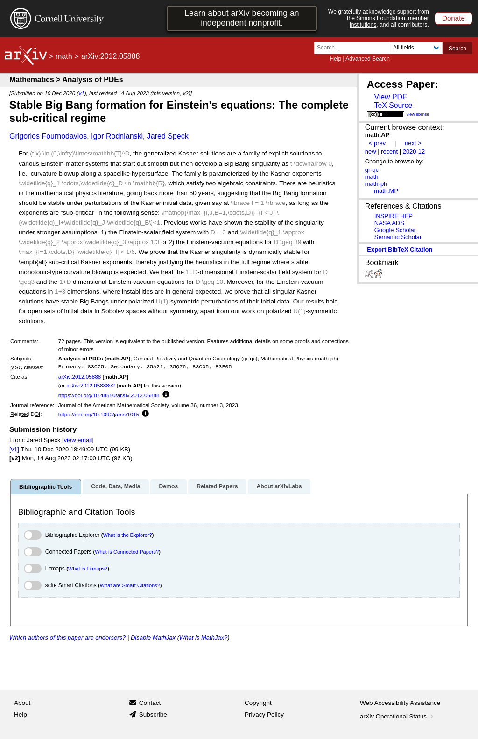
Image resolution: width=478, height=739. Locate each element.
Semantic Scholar (398, 236)
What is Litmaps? (87, 568)
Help (335, 59)
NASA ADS (389, 222)
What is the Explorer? (127, 535)
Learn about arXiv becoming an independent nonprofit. (241, 18)
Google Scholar (395, 229)
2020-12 (414, 151)
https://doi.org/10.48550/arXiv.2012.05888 (109, 395)
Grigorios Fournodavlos (48, 136)
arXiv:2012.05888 (79, 376)
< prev (377, 143)
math (64, 56)
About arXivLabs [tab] (279, 486)
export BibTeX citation (399, 249)
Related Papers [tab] (217, 486)
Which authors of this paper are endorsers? (67, 637)
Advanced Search (367, 59)
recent (389, 151)
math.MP (386, 190)
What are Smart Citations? (130, 585)
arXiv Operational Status (397, 716)
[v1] (14, 449)
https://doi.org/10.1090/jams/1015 (98, 414)
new (370, 151)
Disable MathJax (153, 637)
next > (413, 143)
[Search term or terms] (354, 48)
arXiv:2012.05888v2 (90, 385)
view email (78, 439)
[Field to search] (416, 48)
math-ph (376, 183)
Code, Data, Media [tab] (115, 486)
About (22, 702)
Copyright (258, 702)
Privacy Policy (264, 714)
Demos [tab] (168, 486)
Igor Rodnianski (117, 136)
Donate (453, 18)
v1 (81, 93)
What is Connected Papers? (127, 552)
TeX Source (393, 105)
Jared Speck (168, 136)
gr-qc (372, 169)
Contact (150, 702)
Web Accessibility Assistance (400, 702)
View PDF (390, 97)
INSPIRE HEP (393, 215)
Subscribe (153, 714)
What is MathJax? (203, 637)
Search (457, 48)
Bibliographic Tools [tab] (45, 487)
